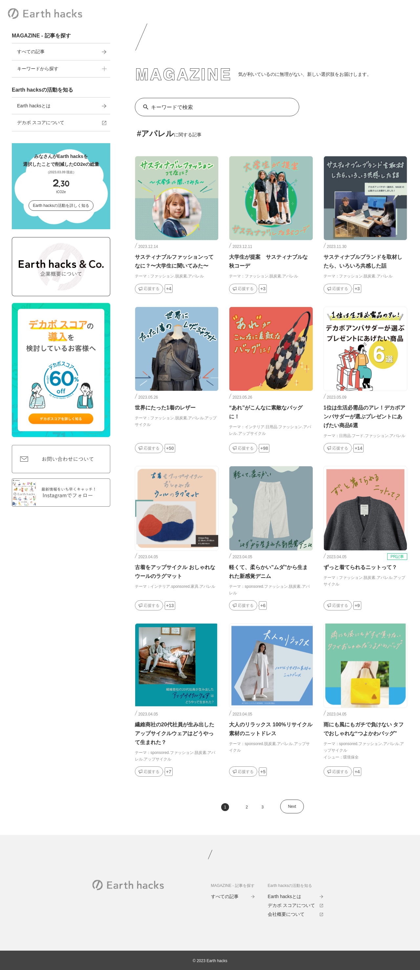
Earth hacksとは (62, 105)
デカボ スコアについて (62, 122)
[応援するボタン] (149, 289)
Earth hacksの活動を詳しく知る (61, 205)
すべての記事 (62, 51)
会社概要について (295, 914)
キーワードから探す (62, 68)
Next (292, 806)
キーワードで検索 (172, 107)
